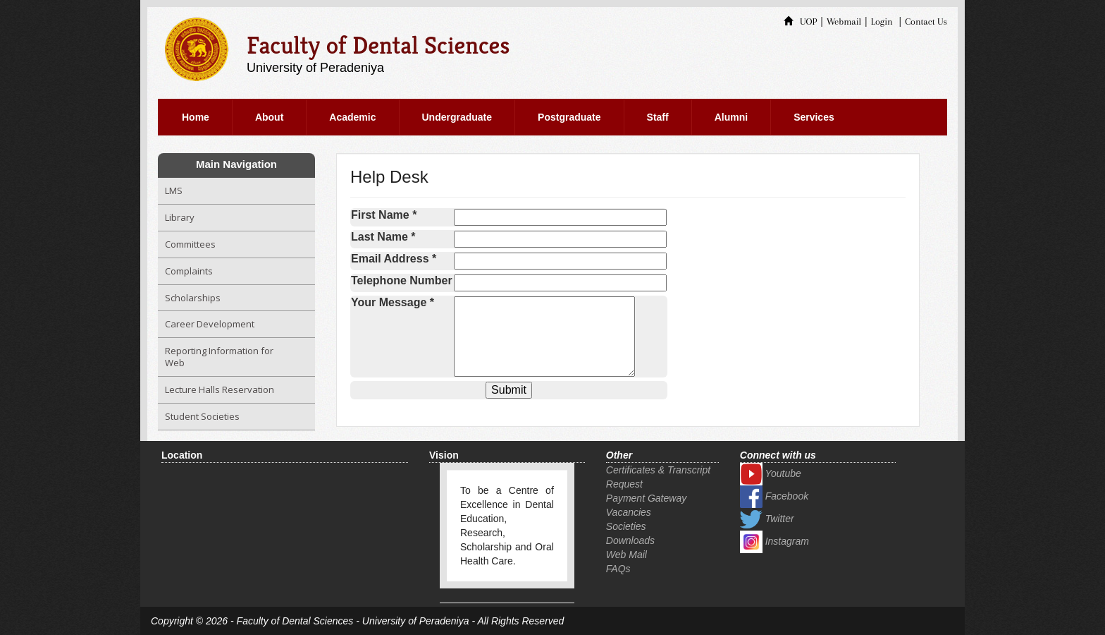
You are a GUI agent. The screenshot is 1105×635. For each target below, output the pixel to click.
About (269, 117)
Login (882, 21)
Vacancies (628, 512)
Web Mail (626, 554)
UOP (800, 21)
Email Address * (393, 259)
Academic (352, 117)
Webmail (844, 21)
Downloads (630, 540)
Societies (626, 526)
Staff (658, 117)
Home (195, 117)
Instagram (774, 541)
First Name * (383, 215)
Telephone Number (401, 280)
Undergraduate (457, 117)
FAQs (618, 568)
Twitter (767, 518)
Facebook (774, 496)
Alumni (731, 117)
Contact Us (926, 21)
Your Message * (392, 302)
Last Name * (383, 237)
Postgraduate (569, 117)
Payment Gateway (646, 498)
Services (814, 117)
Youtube (770, 473)
